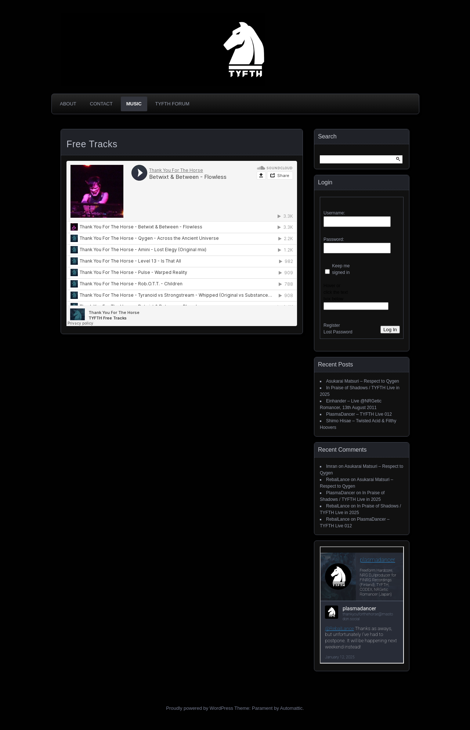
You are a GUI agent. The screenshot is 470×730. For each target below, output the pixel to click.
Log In (390, 329)
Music (134, 103)
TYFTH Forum (172, 103)
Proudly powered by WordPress (199, 708)
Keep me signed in (341, 269)
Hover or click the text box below (335, 292)
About (68, 103)
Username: (334, 213)
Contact (101, 103)
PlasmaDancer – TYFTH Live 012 (359, 414)
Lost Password (337, 332)
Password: (333, 239)
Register (331, 325)
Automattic (291, 708)
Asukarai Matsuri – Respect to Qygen (362, 381)
